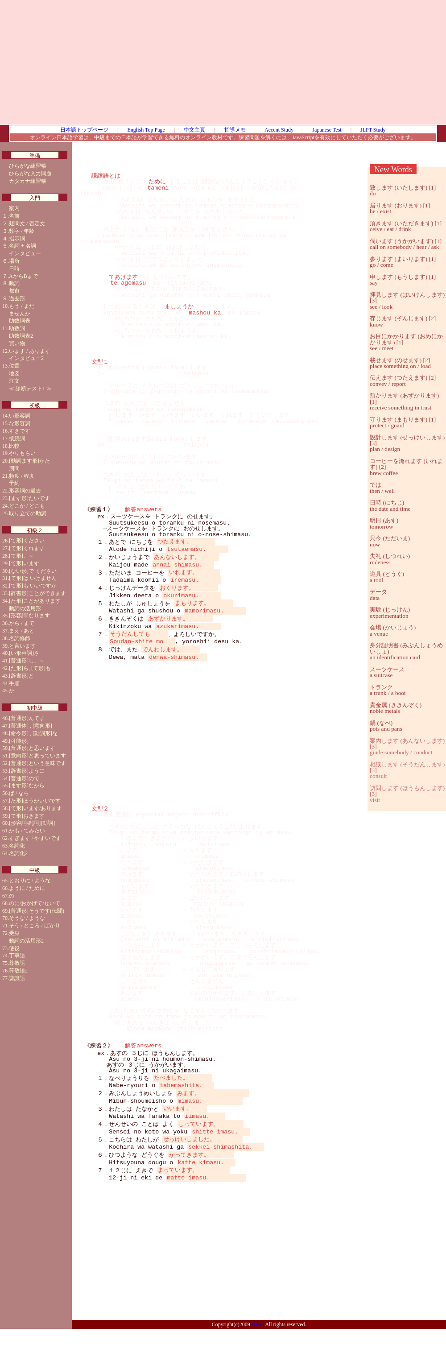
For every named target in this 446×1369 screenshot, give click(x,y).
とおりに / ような (29, 880)
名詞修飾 (19, 638)
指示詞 (17, 239)
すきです (19, 431)
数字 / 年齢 (21, 231)
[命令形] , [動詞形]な (33, 733)
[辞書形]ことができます (37, 593)
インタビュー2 (26, 358)
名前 (14, 216)
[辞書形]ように (27, 771)
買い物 (17, 343)
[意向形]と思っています (37, 756)
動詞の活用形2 (26, 941)
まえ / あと (21, 631)
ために (157, 182)
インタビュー (25, 253)
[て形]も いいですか (33, 586)
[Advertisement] (259, 62)
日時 (14, 268)
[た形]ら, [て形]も (30, 668)
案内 (14, 208)
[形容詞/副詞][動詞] (32, 823)
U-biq (258, 1364)
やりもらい (22, 453)
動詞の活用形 (25, 608)
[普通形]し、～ (27, 661)
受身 (14, 933)
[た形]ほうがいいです (35, 801)
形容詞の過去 (25, 491)
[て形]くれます (27, 548)
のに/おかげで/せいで (34, 903)
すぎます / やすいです (35, 838)
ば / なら (19, 793)
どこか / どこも (27, 506)
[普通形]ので (24, 778)
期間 (14, 468)
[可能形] (19, 741)
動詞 (14, 283)
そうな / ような (27, 918)
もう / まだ (21, 306)
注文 (14, 381)
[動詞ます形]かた (29, 461)
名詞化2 (18, 853)
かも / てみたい (27, 830)
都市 (14, 291)
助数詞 (17, 328)
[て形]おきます (27, 816)
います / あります (29, 351)
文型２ (100, 830)
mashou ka (205, 313)
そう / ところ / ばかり (34, 925)
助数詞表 (19, 321)
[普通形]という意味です (37, 763)
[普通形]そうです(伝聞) (36, 911)
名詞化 (17, 846)
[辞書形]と (21, 676)
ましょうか (179, 306)
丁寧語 (17, 955)
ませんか (19, 313)
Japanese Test (326, 130)
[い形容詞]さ (24, 653)
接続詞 (17, 438)
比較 (14, 446)
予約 (14, 483)
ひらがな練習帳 (27, 166)
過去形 (17, 298)
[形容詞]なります (29, 615)
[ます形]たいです (29, 498)
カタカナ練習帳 (27, 181)
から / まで (21, 623)
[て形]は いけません (33, 578)
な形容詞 (19, 423)
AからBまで (23, 276)
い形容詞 (19, 416)
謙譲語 (17, 978)
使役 (14, 948)
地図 (14, 373)
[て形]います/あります (35, 808)
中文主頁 (194, 130)
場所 (14, 261)
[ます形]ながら (27, 785)
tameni (158, 188)
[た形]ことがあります (35, 601)
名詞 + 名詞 (22, 246)
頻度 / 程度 (21, 476)
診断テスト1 (30, 388)
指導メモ (235, 130)
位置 (14, 366)
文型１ (100, 362)
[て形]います (24, 563)
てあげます (123, 277)
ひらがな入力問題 (30, 173)
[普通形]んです (27, 718)
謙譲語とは (105, 176)
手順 (14, 683)
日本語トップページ (84, 130)
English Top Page (146, 130)
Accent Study (278, 130)
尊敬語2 (18, 971)
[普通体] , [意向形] (30, 726)
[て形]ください (27, 541)
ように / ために (27, 888)
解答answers (143, 509)
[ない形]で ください (33, 571)
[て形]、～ (21, 556)
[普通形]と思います (32, 748)
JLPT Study (373, 130)
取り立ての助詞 (27, 513)
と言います (22, 646)
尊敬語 (17, 963)
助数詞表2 (21, 336)
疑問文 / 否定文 (27, 223)
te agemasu (128, 283)
